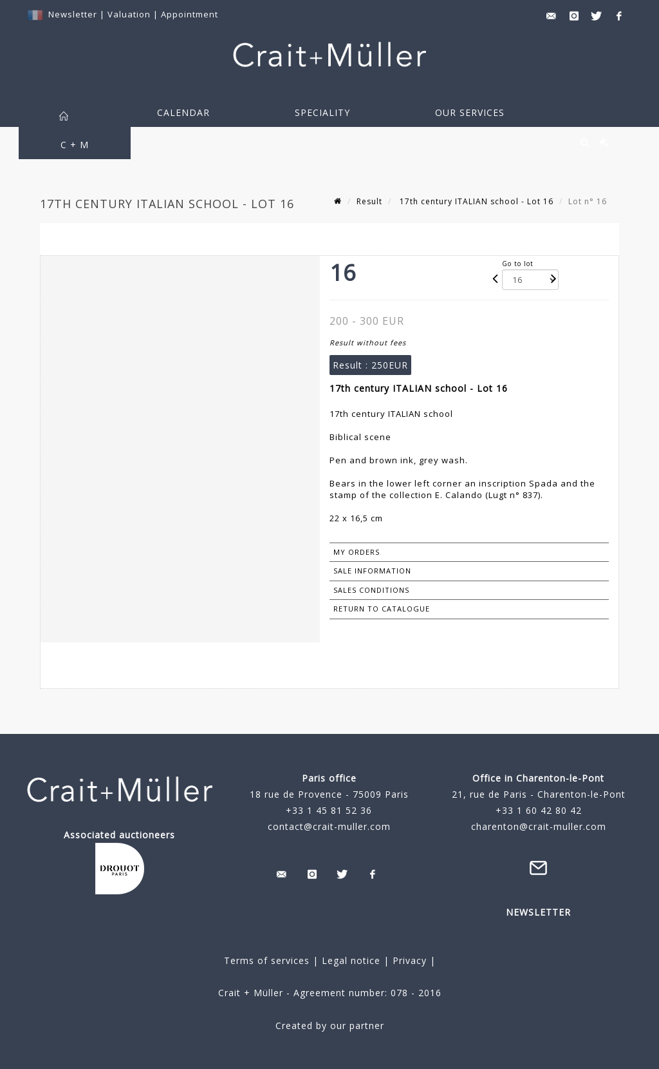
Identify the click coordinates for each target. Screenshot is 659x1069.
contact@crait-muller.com (329, 826)
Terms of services (267, 960)
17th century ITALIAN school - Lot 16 (475, 201)
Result (369, 201)
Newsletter (72, 14)
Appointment (189, 14)
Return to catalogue (381, 608)
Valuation (129, 14)
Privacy (408, 960)
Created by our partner (329, 1025)
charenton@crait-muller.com (538, 826)
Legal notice (351, 960)
